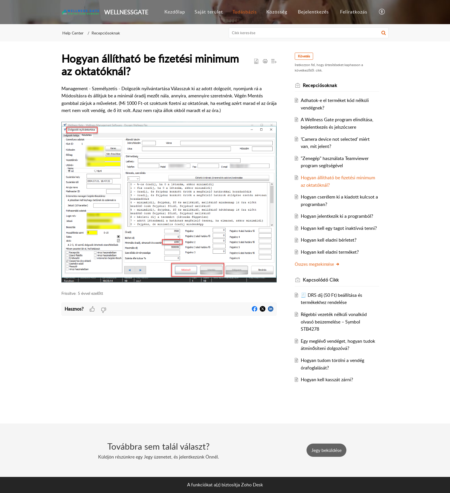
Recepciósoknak (106, 33)
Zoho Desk (252, 485)
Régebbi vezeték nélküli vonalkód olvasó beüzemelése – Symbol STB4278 (334, 321)
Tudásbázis (244, 12)
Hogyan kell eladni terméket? (330, 252)
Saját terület (209, 12)
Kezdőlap (174, 12)
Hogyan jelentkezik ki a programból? (337, 216)
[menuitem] (174, 12)
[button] (382, 12)
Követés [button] (304, 56)
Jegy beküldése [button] (326, 450)
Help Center (73, 33)
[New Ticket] (326, 450)
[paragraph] (169, 185)
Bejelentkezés (313, 12)
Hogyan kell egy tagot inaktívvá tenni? (339, 228)
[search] (309, 32)
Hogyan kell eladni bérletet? (329, 240)
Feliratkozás (353, 12)
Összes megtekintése (317, 264)
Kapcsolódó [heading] (321, 280)
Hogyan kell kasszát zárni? (327, 379)
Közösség (276, 12)
